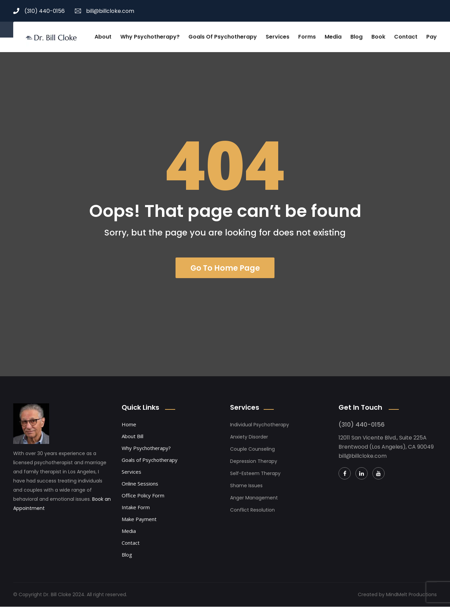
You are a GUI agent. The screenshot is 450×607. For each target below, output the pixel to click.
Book (378, 37)
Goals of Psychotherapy (222, 37)
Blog (356, 37)
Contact (405, 37)
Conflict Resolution (252, 510)
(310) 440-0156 (39, 11)
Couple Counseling (252, 449)
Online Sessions (140, 483)
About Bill (132, 436)
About (103, 37)
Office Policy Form (143, 495)
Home (129, 424)
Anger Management (254, 498)
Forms (307, 37)
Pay (431, 37)
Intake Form (136, 507)
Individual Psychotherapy (259, 425)
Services (277, 37)
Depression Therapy (253, 461)
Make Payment (139, 519)
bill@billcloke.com (104, 11)
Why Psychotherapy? (150, 37)
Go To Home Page (225, 268)
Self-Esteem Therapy (255, 473)
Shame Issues (246, 485)
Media (333, 37)
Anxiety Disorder (249, 437)
